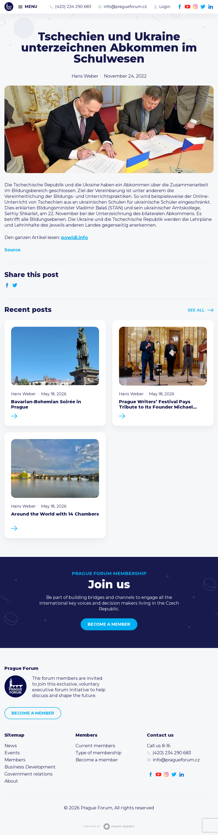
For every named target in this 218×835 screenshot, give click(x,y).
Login (164, 6)
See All (196, 310)
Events (12, 752)
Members (14, 759)
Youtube (187, 7)
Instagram (195, 7)
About (11, 781)
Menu (31, 6)
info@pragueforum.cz (125, 6)
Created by (109, 826)
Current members (95, 745)
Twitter (203, 7)
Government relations (28, 774)
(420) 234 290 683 (73, 6)
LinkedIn (211, 7)
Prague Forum (8, 6)
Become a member (109, 624)
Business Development (30, 767)
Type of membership (98, 752)
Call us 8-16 (158, 745)
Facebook (180, 7)
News (10, 745)
